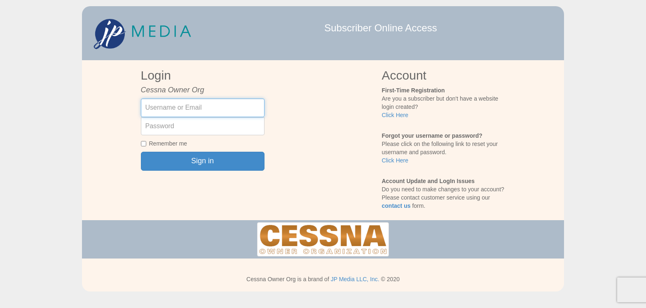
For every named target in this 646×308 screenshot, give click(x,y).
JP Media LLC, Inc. (355, 279)
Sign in (202, 161)
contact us (396, 205)
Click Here (395, 115)
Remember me (164, 143)
